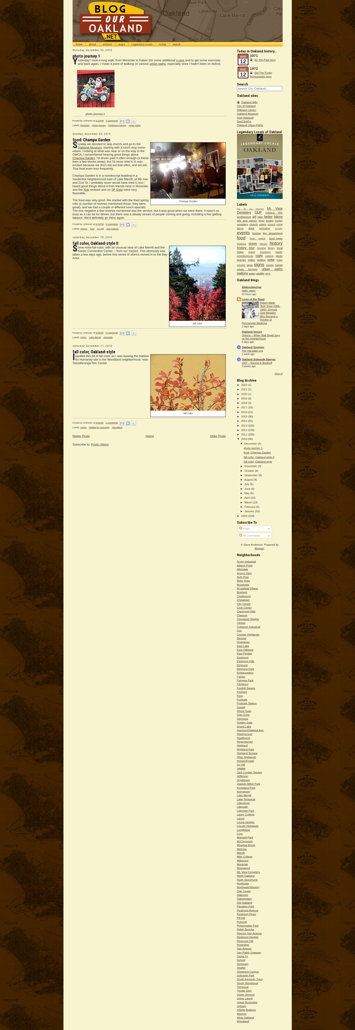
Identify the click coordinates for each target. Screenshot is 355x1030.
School (241, 959)
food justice (258, 238)
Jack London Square (249, 772)
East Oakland (245, 649)
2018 (244, 402)
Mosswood (243, 867)
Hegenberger (245, 741)
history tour (246, 248)
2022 (244, 384)
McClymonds (245, 841)
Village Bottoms (246, 1009)
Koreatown (243, 791)
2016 (244, 411)
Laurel (241, 818)
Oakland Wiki (249, 102)
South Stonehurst (247, 983)
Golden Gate (244, 722)
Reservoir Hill (245, 940)
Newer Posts (81, 436)
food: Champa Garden (91, 139)
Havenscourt (244, 733)
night (259, 256)
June (247, 488)
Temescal (242, 986)
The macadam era (252, 350)
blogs (261, 220)
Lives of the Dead (253, 299)
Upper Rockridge (247, 1002)
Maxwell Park (245, 837)
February (250, 506)
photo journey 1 (86, 56)
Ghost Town (244, 710)
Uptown (241, 1006)
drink (251, 228)
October (249, 470)
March (248, 502)
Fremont (242, 691)
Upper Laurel (245, 998)
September (251, 475)
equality (278, 228)
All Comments (249, 535)
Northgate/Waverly (248, 887)
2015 (244, 416)
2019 (244, 398)
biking (278, 217)
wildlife (260, 273)
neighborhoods (245, 256)
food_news (276, 238)
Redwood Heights (248, 937)
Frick (240, 695)
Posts (244, 528)
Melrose (242, 849)
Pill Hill (241, 917)
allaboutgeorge (252, 287)
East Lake (243, 645)
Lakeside (242, 806)
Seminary (242, 963)
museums (265, 252)
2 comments (112, 120)
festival (256, 233)
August (249, 479)
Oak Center (244, 891)
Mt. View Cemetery (248, 871)
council (271, 224)
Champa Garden (84, 158)
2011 (244, 434)
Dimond (241, 638)
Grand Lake (244, 726)
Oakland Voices (252, 331)
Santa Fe (242, 956)
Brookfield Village (247, 588)
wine (267, 273)
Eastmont (242, 657)
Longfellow (243, 829)
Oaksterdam (244, 898)
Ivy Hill (100, 228)
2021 (244, 389)
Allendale (242, 569)
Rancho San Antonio (249, 933)
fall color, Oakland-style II (95, 243)
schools (241, 265)
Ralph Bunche (245, 929)
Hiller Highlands (246, 757)
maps (121, 44)
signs (259, 264)
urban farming (247, 269)
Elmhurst (242, 665)
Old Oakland (244, 902)
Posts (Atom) (100, 444)
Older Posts (218, 436)
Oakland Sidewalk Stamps (259, 359)
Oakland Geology (253, 347)
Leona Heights (246, 822)
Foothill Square (246, 688)
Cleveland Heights (248, 619)
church (253, 224)
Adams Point (244, 565)
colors (83, 337)
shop (249, 265)
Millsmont (242, 860)
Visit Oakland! (245, 117)
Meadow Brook (246, 845)
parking (269, 256)
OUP (258, 212)
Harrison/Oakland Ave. (250, 730)
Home (150, 436)
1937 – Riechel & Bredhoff (257, 363)
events (243, 232)
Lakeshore (243, 802)
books (269, 220)
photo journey (99, 125)
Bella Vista (243, 580)
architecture (244, 216)
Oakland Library (246, 109)
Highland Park (245, 749)
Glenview (242, 718)
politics (261, 259)
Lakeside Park (245, 810)
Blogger (259, 548)
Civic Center (244, 607)
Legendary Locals (142, 44)
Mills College (244, 856)
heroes (263, 243)
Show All (279, 374)
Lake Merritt (95, 337)
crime (280, 224)
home (79, 44)
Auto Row (243, 576)
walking (242, 273)
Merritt (241, 852)
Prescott (242, 921)
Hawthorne (243, 737)
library (271, 248)
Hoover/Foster (245, 760)
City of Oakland (246, 105)
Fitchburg (242, 684)
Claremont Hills (246, 611)
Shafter (241, 967)
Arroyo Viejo (244, 573)
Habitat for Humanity (99, 427)
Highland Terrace (247, 753)
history (276, 243)
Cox (239, 630)
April (247, 497)
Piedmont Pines (246, 914)
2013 (244, 425)
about (92, 44)
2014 (244, 420)
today (162, 44)
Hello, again (249, 290)
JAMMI (241, 768)
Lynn (240, 833)
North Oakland (246, 875)
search (177, 44)
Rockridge (243, 944)
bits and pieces (247, 220)
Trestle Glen (244, 990)
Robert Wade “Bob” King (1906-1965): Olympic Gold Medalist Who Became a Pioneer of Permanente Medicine (261, 313)
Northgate (243, 883)
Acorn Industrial (246, 561)
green (253, 243)
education (264, 228)
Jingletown (243, 780)
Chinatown (243, 599)
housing (261, 248)
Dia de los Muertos (250, 209)
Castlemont (244, 596)
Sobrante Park (246, 975)
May (247, 493)
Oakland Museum (90, 147)
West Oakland (245, 1017)
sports (270, 265)
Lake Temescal (246, 799)
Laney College (246, 814)
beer (260, 216)
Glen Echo (243, 714)
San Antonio (112, 228)
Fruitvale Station (247, 703)
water (252, 273)
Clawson (242, 615)
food (92, 228)
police (251, 259)
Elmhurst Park (245, 668)
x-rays (180, 60)
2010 (244, 438)
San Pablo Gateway (249, 952)
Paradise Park (245, 906)
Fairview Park (245, 680)
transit (279, 265)
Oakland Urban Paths (250, 125)
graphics (241, 243)
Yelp (86, 189)
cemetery (242, 224)
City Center (244, 603)
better (268, 217)
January (249, 511)
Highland (242, 745)
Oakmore (242, 894)
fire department (272, 233)
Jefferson (242, 776)
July (247, 484)
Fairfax (241, 676)
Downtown (243, 641)
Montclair (84, 125)
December (251, 443)
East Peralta (244, 653)
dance (240, 228)
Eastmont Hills (246, 661)
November (251, 466)
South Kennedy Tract (250, 979)
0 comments (112, 224)
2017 (244, 407)
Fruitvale (242, 699)
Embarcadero (245, 672)
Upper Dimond (246, 994)
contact (107, 44)
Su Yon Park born (265, 59)
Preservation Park (248, 925)
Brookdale (243, 584)
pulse (279, 260)
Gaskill (241, 707)
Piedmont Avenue (117, 125)
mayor (251, 252)
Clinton (83, 228)
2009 (244, 515)
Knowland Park (246, 787)
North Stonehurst (247, 879)
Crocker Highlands (248, 634)
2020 (244, 393)
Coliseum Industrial (248, 626)
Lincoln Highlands (248, 825)
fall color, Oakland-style (94, 351)
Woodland (117, 427)
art (254, 217)
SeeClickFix (244, 121)
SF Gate (117, 189)
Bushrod (242, 592)
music (279, 251)
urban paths (158, 64)
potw (270, 260)
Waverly (242, 1013)
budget (278, 220)
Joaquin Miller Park (248, 783)
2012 (244, 429)
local (279, 247)
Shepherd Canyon (248, 971)
